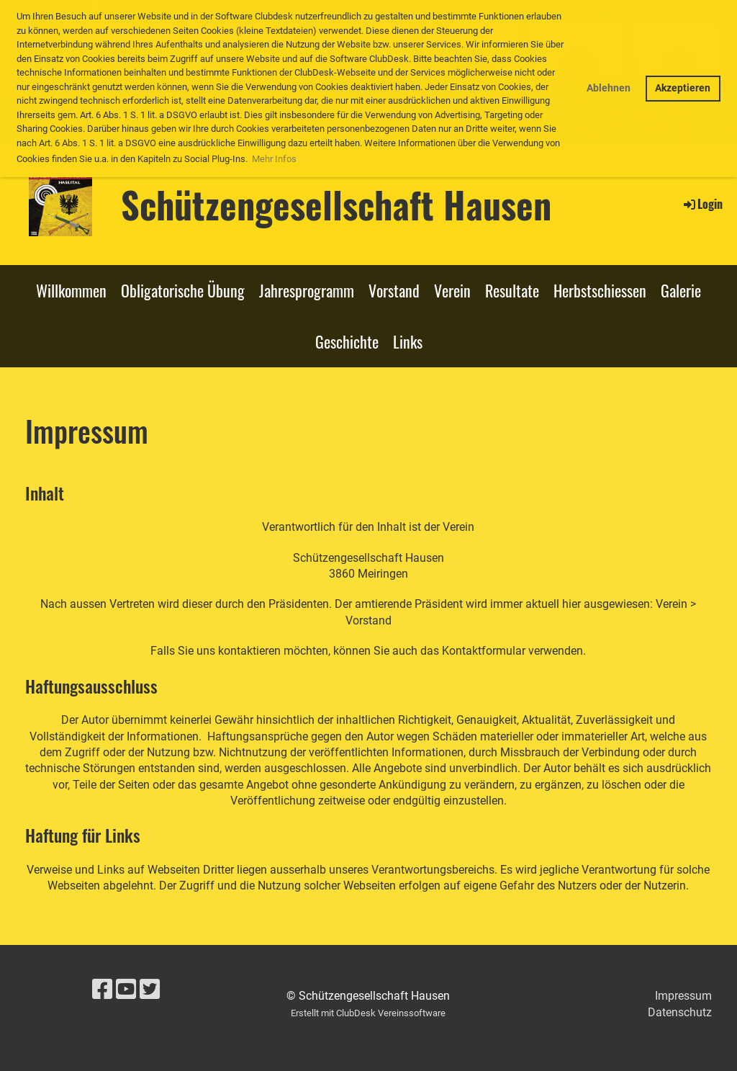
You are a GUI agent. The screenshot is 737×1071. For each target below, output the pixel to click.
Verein (452, 290)
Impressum (683, 996)
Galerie (681, 290)
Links (407, 341)
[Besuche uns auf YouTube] (126, 989)
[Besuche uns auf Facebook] (102, 989)
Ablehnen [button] (608, 88)
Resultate (512, 290)
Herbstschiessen (599, 290)
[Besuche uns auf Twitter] (150, 989)
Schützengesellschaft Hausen (336, 204)
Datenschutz (680, 1012)
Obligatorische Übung (183, 290)
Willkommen (71, 290)
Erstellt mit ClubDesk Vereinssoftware (368, 1013)
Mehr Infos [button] (274, 158)
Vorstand (394, 290)
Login (702, 203)
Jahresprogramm (306, 290)
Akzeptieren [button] (682, 88)
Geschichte (347, 341)
